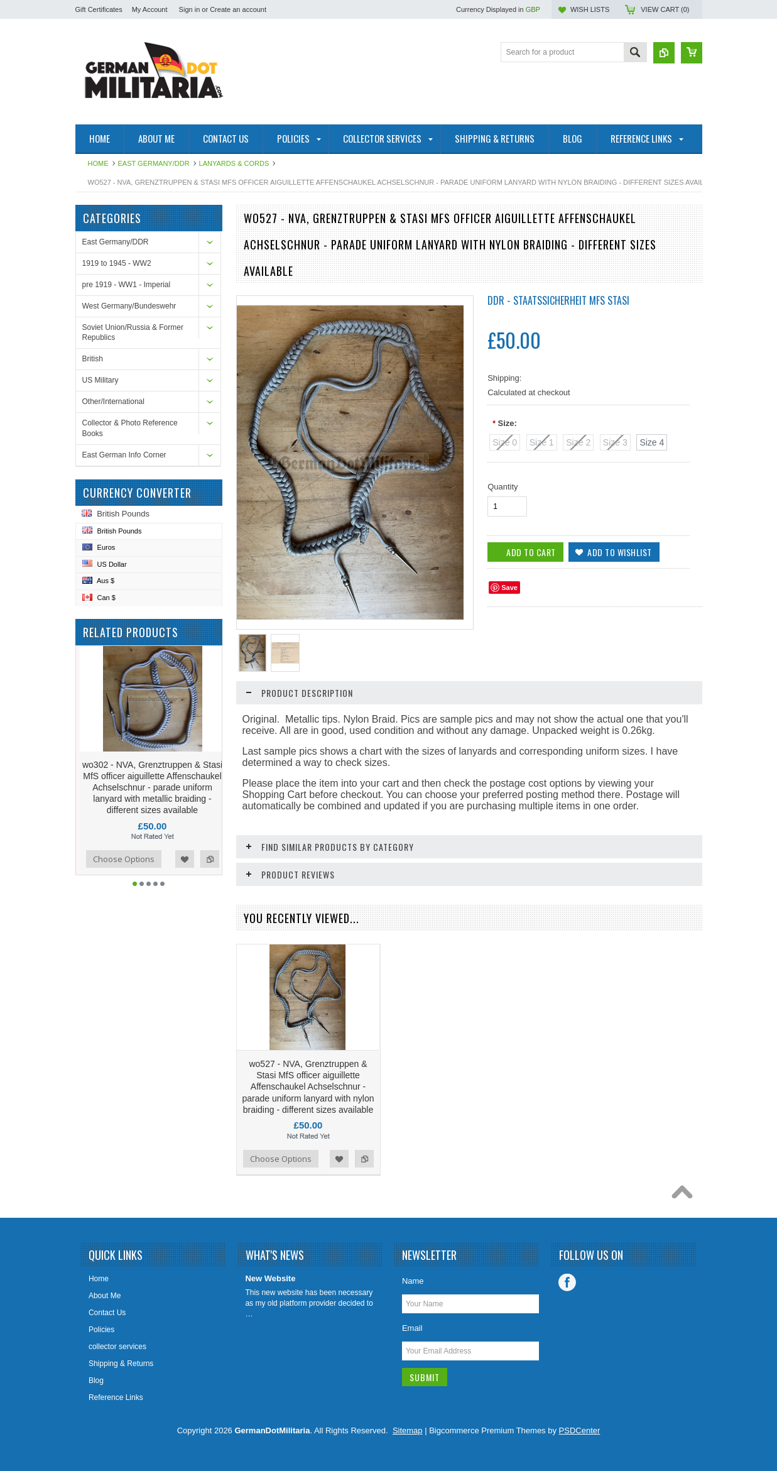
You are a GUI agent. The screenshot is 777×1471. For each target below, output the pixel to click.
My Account (150, 9)
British (92, 358)
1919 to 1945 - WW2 (116, 263)
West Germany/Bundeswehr (129, 306)
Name (413, 1281)
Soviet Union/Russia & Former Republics (132, 332)
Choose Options (124, 859)
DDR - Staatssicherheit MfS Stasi (558, 300)
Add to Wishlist (185, 859)
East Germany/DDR (154, 163)
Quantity (502, 486)
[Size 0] (504, 442)
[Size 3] (615, 442)
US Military (100, 380)
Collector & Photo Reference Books (130, 428)
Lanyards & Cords (234, 163)
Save (509, 587)
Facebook (567, 1282)
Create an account (238, 9)
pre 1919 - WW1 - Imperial (126, 284)
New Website (270, 1278)
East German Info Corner (124, 455)
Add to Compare (210, 859)
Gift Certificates (98, 9)
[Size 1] (541, 442)
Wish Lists (589, 9)
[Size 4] (651, 442)
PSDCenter (579, 1430)
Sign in (189, 9)
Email (412, 1328)
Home (98, 163)
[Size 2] (578, 442)
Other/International (113, 401)
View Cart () (665, 9)
